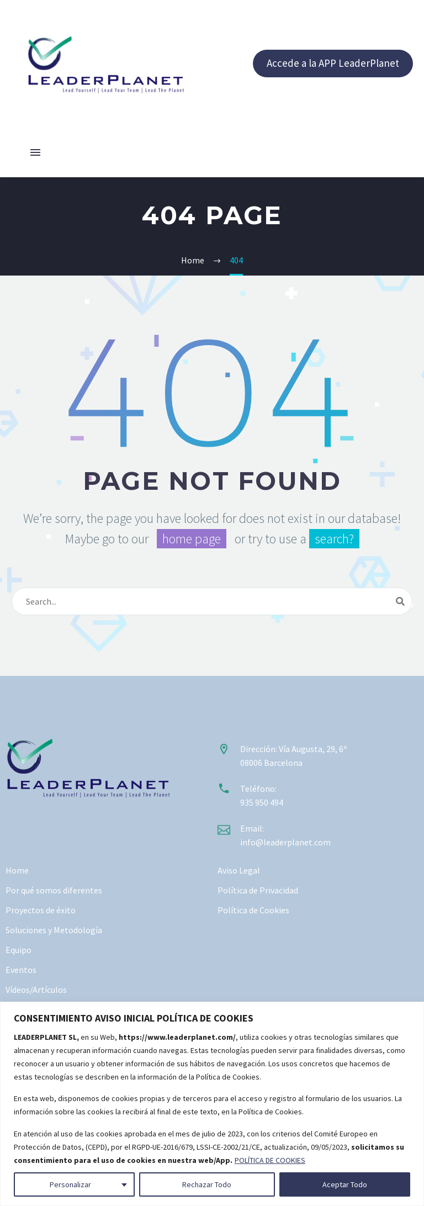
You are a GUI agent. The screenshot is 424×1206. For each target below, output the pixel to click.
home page (191, 538)
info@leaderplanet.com (285, 842)
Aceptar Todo (344, 1184)
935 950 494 (261, 802)
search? (334, 538)
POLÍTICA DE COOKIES (270, 1160)
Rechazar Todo (206, 1184)
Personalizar (70, 1184)
